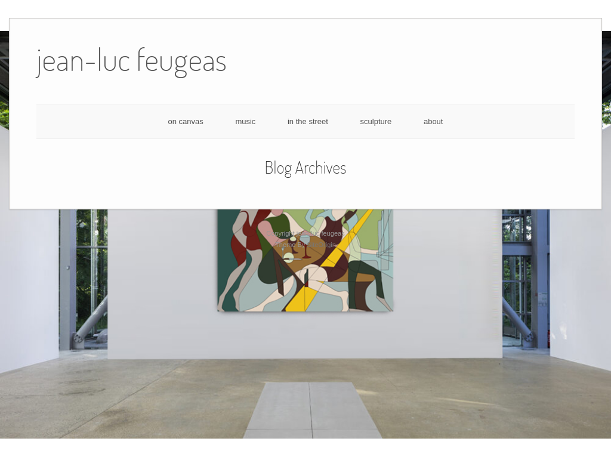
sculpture (376, 121)
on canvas (185, 121)
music (245, 121)
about (433, 121)
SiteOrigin (321, 244)
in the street (308, 121)
